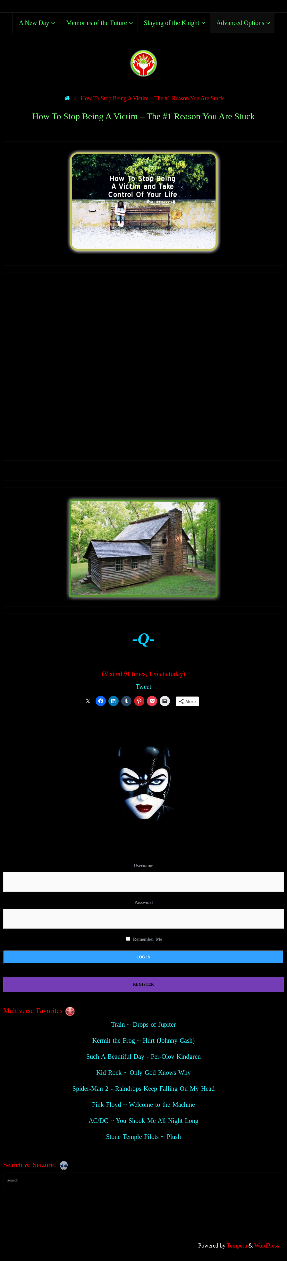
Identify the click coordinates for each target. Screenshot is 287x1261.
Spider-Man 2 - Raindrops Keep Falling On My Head (143, 1088)
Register (143, 984)
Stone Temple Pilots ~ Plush (143, 1136)
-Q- (143, 638)
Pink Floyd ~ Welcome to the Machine (143, 1104)
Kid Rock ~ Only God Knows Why (143, 1072)
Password (143, 902)
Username (143, 865)
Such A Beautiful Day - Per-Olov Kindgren (143, 1056)
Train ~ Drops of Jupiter (143, 1024)
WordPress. (267, 1245)
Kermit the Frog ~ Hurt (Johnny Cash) (143, 1040)
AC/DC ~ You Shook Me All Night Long (143, 1120)
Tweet (143, 686)
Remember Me (144, 939)
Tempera (237, 1245)
